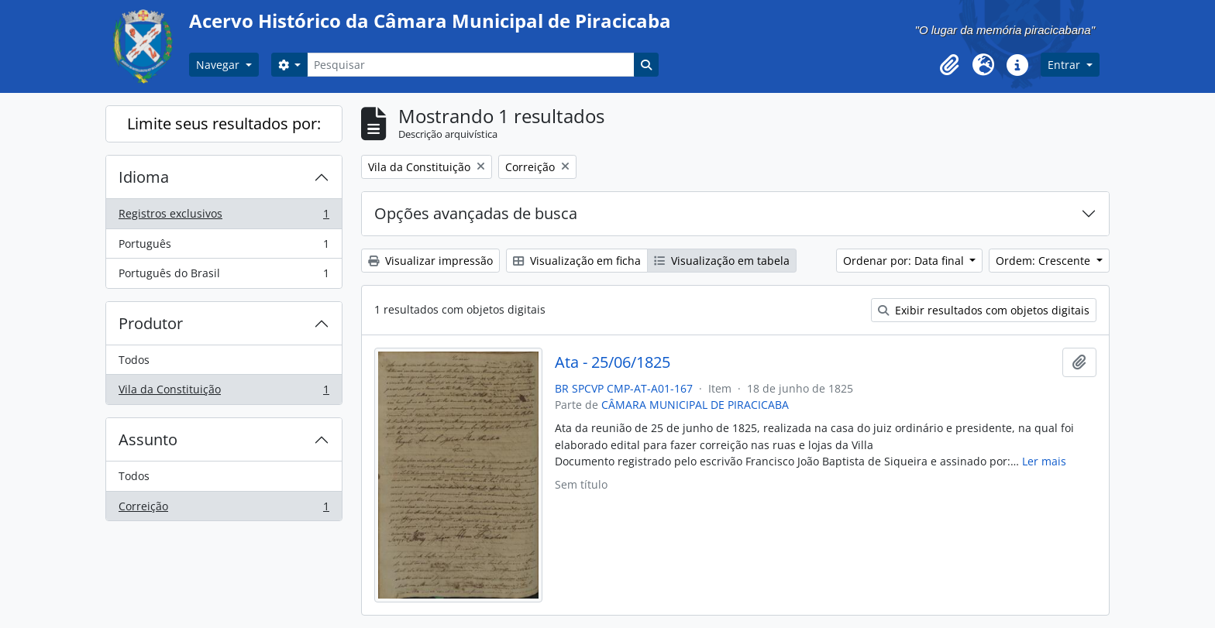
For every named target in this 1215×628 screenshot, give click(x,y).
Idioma (144, 176)
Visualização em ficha (577, 260)
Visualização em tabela (722, 260)
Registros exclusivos (223, 216)
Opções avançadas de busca (475, 213)
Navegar (219, 64)
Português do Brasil (223, 276)
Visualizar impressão (430, 260)
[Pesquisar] (470, 65)
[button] (949, 65)
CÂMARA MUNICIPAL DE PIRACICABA (695, 404)
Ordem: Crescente (1044, 260)
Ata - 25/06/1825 (612, 362)
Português (223, 247)
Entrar (1065, 64)
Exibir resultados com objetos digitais (983, 310)
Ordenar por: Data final (905, 260)
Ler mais (1044, 461)
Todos (134, 359)
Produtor (151, 323)
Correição (223, 509)
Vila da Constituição (223, 392)
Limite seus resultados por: (224, 123)
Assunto (148, 439)
